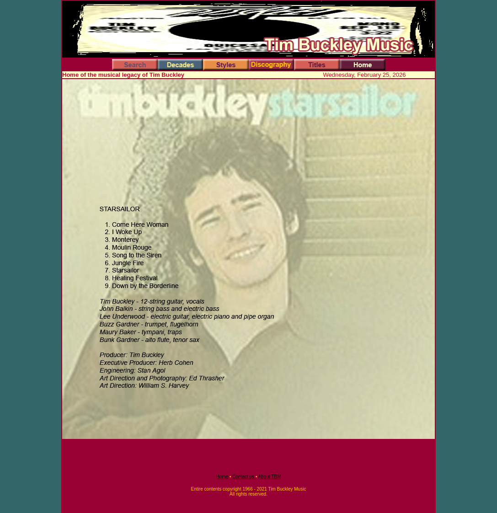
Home (222, 476)
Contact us (244, 476)
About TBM (269, 476)
